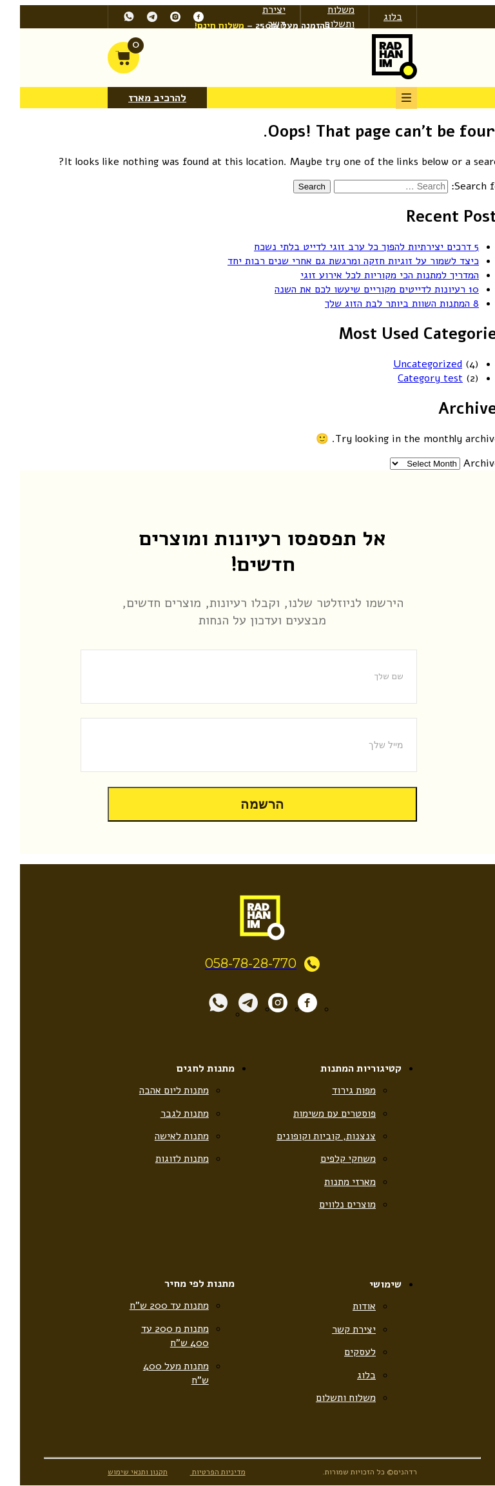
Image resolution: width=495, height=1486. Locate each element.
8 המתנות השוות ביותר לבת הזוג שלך (387, 303)
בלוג (378, 17)
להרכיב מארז (142, 98)
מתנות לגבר (169, 1113)
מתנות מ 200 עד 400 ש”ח (159, 1336)
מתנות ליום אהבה (158, 1090)
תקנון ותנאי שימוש (123, 1473)
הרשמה (247, 803)
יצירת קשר (338, 1330)
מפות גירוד (338, 1090)
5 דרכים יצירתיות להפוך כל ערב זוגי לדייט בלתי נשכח (351, 247)
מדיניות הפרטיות (203, 1473)
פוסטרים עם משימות (319, 1113)
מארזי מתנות (334, 1182)
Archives (469, 463)
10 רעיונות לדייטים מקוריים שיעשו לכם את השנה (362, 289)
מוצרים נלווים (332, 1205)
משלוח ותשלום (324, 16)
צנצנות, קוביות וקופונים (310, 1136)
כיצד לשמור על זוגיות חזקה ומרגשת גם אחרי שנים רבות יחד (338, 261)
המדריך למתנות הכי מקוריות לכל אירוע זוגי (375, 275)
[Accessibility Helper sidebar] (485, 141)
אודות (349, 1307)
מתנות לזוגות (166, 1159)
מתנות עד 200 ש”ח (153, 1306)
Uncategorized (412, 363)
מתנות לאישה (166, 1136)
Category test (415, 378)
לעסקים (345, 1353)
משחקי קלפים (333, 1159)
